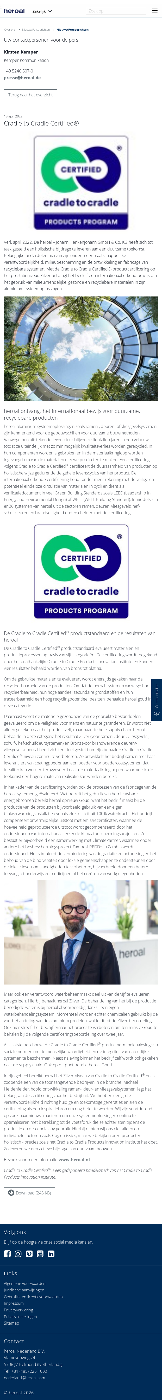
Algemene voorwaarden (25, 1283)
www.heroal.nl (74, 1162)
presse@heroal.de (22, 78)
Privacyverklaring (18, 1309)
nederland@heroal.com (24, 1377)
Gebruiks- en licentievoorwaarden (33, 1296)
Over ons (9, 29)
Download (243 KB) (29, 1192)
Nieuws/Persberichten (36, 29)
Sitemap (11, 1323)
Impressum (14, 1303)
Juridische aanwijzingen (24, 1289)
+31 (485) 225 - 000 (29, 1371)
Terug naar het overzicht (30, 95)
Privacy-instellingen (20, 1316)
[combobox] (116, 11)
